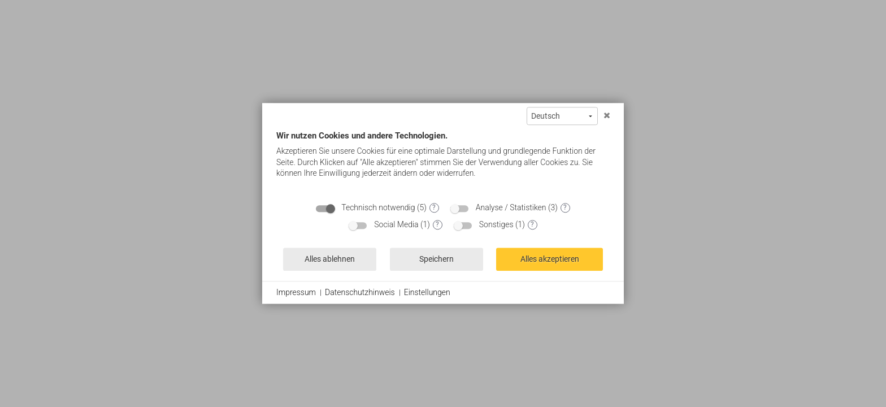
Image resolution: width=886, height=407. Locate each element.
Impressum (296, 292)
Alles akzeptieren (549, 258)
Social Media (396, 224)
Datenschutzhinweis (360, 292)
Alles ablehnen (330, 258)
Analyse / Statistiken (511, 207)
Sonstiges (496, 224)
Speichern (436, 258)
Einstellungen (427, 292)
